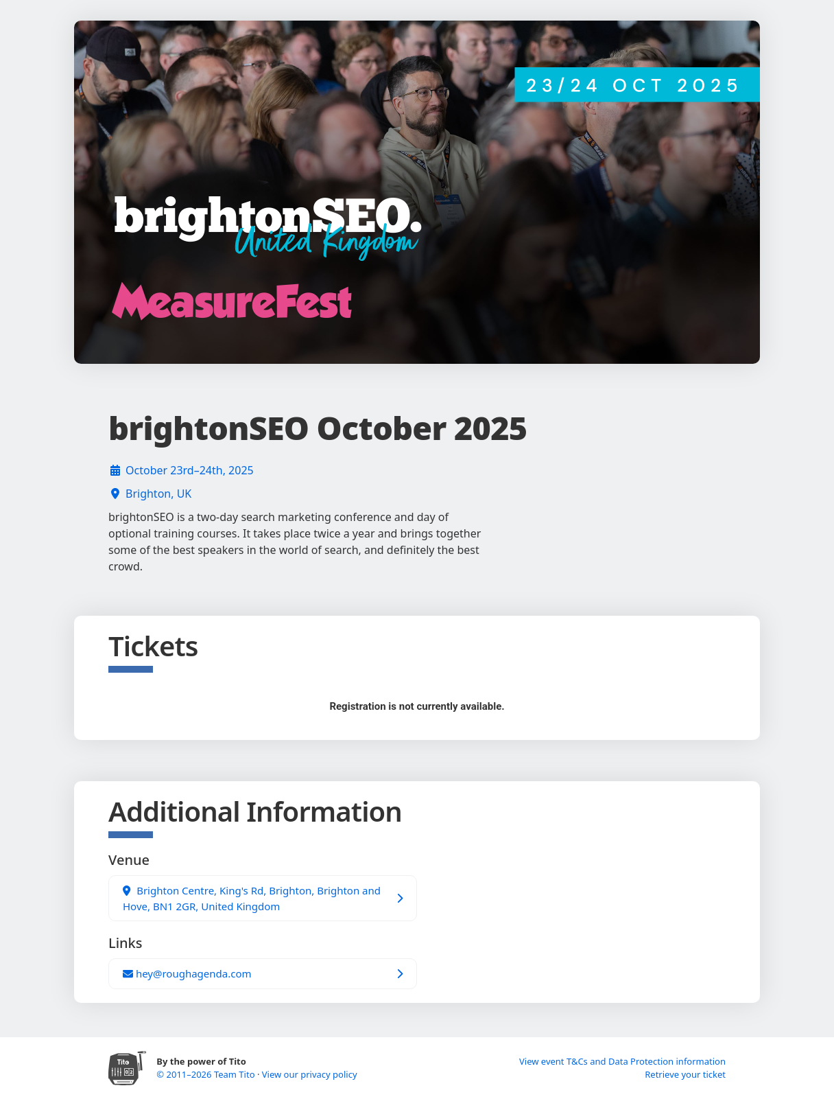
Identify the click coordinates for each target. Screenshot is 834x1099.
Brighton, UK (158, 493)
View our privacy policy (309, 1074)
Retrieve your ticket (685, 1074)
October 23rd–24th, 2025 (190, 470)
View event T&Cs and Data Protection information (622, 1061)
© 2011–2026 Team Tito (206, 1074)
